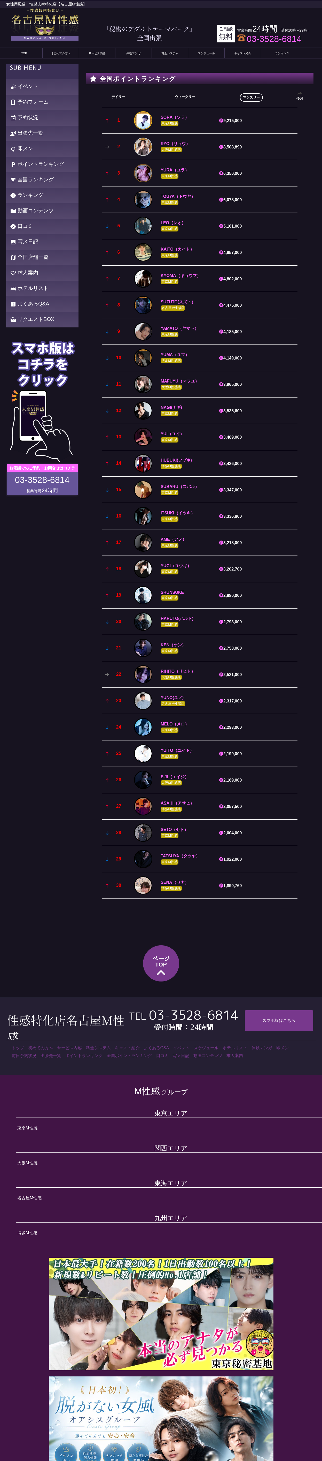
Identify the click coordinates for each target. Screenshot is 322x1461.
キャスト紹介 (242, 53)
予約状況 (24, 118)
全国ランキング (32, 180)
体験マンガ (133, 53)
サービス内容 (97, 53)
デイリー (118, 97)
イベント (24, 87)
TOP (24, 53)
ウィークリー (185, 97)
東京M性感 (27, 1128)
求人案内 (24, 273)
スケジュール (206, 53)
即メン (21, 149)
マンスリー (251, 97)
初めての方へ (40, 1048)
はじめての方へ (60, 53)
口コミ (21, 226)
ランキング (282, 53)
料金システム (169, 53)
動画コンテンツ (32, 211)
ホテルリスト (29, 288)
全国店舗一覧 (29, 257)
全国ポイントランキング (129, 1055)
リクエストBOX (32, 319)
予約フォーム (29, 102)
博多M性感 (27, 1233)
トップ (18, 1048)
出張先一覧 (27, 133)
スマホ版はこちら (278, 1020)
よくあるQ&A (29, 304)
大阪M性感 (27, 1163)
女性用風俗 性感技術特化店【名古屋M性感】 (46, 4)
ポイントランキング (37, 164)
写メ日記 (24, 242)
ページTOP (161, 967)
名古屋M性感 (29, 1198)
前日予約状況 (24, 1055)
